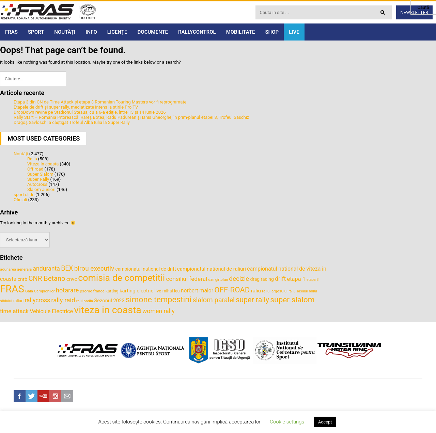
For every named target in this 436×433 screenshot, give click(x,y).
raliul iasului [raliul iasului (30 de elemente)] (298, 291)
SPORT (36, 32)
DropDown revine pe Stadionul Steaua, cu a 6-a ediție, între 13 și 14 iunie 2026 (90, 112)
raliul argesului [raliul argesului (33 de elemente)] (274, 291)
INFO (91, 32)
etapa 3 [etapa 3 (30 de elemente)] (312, 279)
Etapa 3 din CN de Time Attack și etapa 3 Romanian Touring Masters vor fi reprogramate (100, 102)
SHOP (272, 32)
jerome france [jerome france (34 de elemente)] (92, 291)
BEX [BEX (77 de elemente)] (67, 268)
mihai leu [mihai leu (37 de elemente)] (171, 290)
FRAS (11, 32)
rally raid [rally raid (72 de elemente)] (63, 300)
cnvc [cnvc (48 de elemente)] (71, 279)
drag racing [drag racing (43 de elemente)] (262, 279)
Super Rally (38, 179)
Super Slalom (40, 174)
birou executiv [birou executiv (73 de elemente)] (94, 268)
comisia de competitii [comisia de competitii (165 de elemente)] (121, 277)
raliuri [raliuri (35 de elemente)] (18, 301)
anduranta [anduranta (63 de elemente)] (46, 268)
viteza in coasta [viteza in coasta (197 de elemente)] (107, 310)
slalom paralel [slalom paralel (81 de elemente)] (213, 300)
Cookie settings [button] (287, 422)
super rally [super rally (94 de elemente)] (252, 299)
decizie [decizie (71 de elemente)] (239, 279)
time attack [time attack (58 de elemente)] (14, 311)
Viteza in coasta (43, 163)
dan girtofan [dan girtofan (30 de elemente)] (218, 279)
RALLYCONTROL (197, 32)
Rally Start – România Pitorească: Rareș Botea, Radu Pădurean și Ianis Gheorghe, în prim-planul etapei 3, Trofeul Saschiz (131, 117)
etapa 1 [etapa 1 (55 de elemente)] (296, 279)
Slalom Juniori (41, 189)
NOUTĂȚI (64, 32)
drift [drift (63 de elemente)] (280, 278)
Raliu (32, 158)
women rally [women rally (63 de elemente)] (158, 311)
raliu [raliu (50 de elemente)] (256, 291)
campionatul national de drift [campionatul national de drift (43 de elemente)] (145, 269)
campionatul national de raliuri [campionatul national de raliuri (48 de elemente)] (211, 269)
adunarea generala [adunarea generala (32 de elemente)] (16, 269)
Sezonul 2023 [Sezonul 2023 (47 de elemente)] (109, 301)
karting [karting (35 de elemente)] (112, 291)
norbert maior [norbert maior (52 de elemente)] (197, 290)
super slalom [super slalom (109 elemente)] (292, 299)
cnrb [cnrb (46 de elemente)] (22, 279)
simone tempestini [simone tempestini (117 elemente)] (158, 299)
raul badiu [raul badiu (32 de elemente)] (84, 301)
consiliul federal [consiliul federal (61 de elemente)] (186, 278)
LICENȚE (117, 32)
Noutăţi (21, 153)
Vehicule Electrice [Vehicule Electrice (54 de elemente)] (51, 311)
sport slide (24, 194)
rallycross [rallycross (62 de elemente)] (37, 300)
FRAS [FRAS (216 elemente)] (12, 289)
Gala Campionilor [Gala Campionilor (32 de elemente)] (40, 291)
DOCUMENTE (153, 32)
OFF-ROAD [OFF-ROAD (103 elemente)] (232, 289)
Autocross (37, 184)
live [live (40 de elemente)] (158, 290)
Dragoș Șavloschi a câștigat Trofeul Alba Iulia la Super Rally (72, 122)
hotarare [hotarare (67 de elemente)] (67, 290)
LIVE (294, 32)
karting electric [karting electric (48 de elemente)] (136, 291)
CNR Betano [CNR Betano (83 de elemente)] (47, 278)
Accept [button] (325, 421)
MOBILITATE (240, 32)
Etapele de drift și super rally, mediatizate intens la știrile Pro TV (76, 107)
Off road (35, 169)
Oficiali (20, 199)
